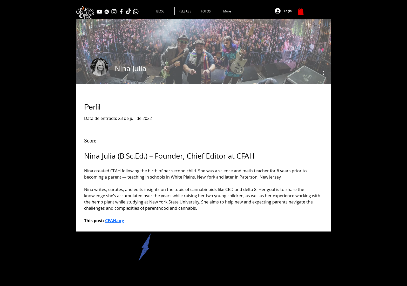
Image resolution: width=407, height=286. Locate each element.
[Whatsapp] (135, 11)
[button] (301, 11)
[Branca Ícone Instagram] (114, 11)
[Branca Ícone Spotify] (106, 11)
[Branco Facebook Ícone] (121, 11)
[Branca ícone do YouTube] (99, 11)
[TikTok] (128, 11)
